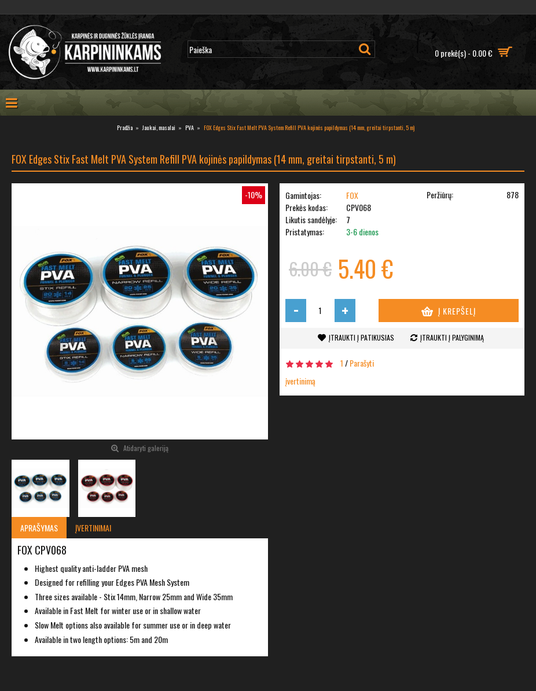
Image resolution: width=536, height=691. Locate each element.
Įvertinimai (93, 528)
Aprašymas (39, 528)
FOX (352, 195)
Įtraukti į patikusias (361, 337)
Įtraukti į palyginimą (452, 337)
